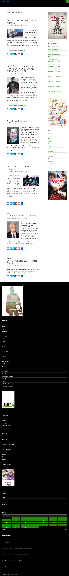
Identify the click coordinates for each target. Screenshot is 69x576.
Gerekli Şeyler (51, 151)
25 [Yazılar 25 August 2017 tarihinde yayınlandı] (43, 524)
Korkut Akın (4, 420)
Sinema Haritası (5, 373)
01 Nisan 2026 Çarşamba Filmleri (55, 59)
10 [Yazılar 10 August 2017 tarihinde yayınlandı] (34, 520)
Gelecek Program (41, 4)
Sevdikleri (4, 451)
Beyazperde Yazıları (6, 334)
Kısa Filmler (50, 156)
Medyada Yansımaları (6, 449)
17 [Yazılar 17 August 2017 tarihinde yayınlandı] (34, 522)
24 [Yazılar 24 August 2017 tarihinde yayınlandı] (34, 524)
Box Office (9, 258)
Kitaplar (49, 158)
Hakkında (4, 356)
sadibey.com (5, 1)
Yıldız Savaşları (5, 461)
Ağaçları (3, 437)
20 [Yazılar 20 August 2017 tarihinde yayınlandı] (62, 522)
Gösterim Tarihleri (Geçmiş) (15, 4)
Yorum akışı (4, 504)
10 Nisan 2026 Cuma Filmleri (54, 64)
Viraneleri (4, 459)
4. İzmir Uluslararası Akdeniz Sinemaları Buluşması (20, 548)
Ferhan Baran (5, 415)
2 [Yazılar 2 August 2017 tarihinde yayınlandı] (25, 517)
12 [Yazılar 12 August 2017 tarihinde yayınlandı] (53, 520)
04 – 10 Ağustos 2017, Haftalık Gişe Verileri (22, 262)
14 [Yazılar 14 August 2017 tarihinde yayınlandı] (6, 522)
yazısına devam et (12, 200)
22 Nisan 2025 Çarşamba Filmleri (55, 69)
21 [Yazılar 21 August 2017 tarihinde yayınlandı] (6, 524)
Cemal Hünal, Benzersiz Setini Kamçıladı (21, 21)
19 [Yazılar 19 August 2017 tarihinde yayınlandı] (53, 522)
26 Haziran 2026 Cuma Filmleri (54, 84)
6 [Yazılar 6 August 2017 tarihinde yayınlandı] (62, 517)
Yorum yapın (24, 25)
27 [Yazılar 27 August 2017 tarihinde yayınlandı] (62, 524)
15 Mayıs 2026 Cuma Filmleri (54, 79)
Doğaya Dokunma (52, 138)
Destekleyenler (5, 339)
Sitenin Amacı (5, 378)
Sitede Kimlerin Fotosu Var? (8, 376)
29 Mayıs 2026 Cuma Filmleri (54, 81)
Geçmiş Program (54, 4)
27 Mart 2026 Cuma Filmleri (54, 56)
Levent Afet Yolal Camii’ (12, 241)
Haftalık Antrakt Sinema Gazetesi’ (14, 272)
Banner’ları (4, 439)
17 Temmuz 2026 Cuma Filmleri (54, 89)
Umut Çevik (5, 560)
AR (3, 542)
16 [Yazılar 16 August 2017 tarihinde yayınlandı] (25, 522)
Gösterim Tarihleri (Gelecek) (25, 4)
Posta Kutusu (31, 77)
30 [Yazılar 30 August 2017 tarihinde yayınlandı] (25, 527)
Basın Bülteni (11, 49)
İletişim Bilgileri (65, 4)
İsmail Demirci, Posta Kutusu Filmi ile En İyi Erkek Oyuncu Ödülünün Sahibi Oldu (20, 69)
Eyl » (66, 529)
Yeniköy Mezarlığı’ (18, 243)
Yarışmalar (4, 381)
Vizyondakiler (34, 4)
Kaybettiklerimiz (5, 361)
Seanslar (50, 163)
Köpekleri (4, 447)
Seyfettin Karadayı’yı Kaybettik (21, 215)
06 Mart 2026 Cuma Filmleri (54, 46)
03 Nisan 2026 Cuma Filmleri (54, 61)
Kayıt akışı (4, 502)
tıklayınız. (24, 50)
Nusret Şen (4, 423)
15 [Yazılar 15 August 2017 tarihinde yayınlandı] (15, 522)
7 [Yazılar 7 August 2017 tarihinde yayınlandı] (6, 520)
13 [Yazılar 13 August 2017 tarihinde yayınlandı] (62, 520)
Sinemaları (4, 454)
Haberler (8, 17)
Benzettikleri (50, 136)
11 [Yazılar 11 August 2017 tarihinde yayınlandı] (43, 520)
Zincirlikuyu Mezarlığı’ (33, 147)
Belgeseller (50, 133)
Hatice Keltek (5, 418)
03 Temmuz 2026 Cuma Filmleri (54, 86)
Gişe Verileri (50, 153)
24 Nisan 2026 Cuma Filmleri (54, 71)
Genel (49, 148)
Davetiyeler (4, 336)
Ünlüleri (3, 456)
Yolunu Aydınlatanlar (6, 464)
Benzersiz (27, 30)
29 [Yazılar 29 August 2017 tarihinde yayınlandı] (15, 527)
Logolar (3, 368)
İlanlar (3, 358)
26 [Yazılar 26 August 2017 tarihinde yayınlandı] (53, 524)
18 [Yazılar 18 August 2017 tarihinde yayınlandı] (43, 522)
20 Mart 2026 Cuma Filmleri (54, 54)
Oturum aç (4, 499)
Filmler (60, 4)
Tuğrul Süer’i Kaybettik (17, 121)
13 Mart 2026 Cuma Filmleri (54, 51)
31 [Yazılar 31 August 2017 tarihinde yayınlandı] (34, 527)
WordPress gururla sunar (12, 574)
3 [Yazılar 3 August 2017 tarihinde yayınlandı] (34, 517)
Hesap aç (4, 497)
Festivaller (50, 143)
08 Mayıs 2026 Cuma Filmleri (54, 76)
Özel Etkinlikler (9, 163)
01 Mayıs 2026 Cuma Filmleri (54, 74)
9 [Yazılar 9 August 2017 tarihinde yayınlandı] (25, 520)
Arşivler (3, 534)
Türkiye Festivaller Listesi (7, 383)
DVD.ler (49, 141)
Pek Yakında (48, 4)
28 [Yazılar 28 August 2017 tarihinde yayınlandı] (6, 527)
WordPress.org (5, 507)
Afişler (3, 326)
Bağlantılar (4, 329)
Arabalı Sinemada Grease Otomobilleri (19, 167)
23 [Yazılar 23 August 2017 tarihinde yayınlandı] (25, 524)
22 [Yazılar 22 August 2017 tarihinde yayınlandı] (15, 524)
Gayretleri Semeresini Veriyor (8, 444)
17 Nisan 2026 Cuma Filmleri (54, 66)
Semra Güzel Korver (6, 425)
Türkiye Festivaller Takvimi (7, 386)
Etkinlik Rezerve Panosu (7, 324)
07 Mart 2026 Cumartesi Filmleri (55, 49)
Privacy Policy (4, 574)
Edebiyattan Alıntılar (6, 344)
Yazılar (49, 166)
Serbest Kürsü (5, 428)
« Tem (3, 529)
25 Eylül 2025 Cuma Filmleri (54, 93)
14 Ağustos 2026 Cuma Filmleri (54, 91)
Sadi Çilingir (18, 25)
